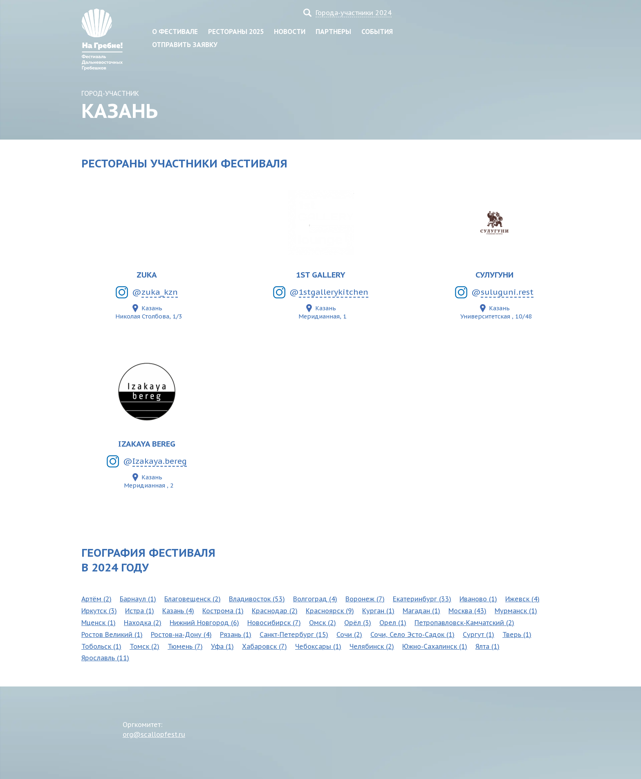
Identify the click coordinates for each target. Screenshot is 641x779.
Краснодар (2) (275, 611)
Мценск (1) (98, 623)
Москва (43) (467, 611)
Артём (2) (96, 599)
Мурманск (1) (516, 611)
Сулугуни (494, 274)
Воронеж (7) (365, 599)
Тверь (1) (516, 634)
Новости (289, 31)
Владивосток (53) (257, 599)
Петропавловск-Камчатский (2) (464, 623)
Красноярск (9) (330, 611)
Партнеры (333, 31)
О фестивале (175, 31)
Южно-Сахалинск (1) (434, 646)
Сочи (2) (349, 634)
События (377, 31)
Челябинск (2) (372, 646)
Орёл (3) (357, 623)
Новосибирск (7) (274, 623)
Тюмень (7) (185, 646)
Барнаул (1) (138, 599)
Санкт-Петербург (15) (294, 634)
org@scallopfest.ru (154, 734)
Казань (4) (178, 611)
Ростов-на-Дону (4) (181, 634)
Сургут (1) (478, 634)
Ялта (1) (487, 646)
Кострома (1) (223, 611)
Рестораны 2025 (236, 31)
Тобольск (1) (101, 646)
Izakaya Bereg (146, 443)
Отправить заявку (184, 45)
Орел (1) (392, 623)
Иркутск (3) (99, 611)
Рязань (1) (235, 634)
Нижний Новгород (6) (204, 623)
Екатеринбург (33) (422, 599)
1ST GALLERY (320, 274)
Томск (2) (144, 646)
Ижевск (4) (522, 599)
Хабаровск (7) (264, 646)
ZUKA (147, 274)
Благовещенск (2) (192, 599)
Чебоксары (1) (318, 646)
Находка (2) (142, 623)
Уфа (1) (222, 646)
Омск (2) (322, 623)
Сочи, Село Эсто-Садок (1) (412, 634)
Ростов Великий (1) (112, 634)
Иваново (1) (478, 599)
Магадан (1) (421, 611)
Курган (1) (378, 611)
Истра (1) (139, 611)
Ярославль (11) (105, 658)
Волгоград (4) (315, 599)
